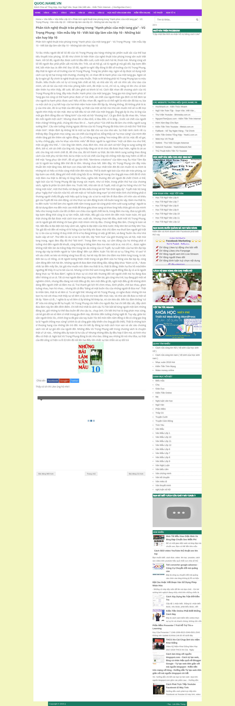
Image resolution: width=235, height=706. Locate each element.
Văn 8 (63, 13)
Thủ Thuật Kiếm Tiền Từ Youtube (171, 151)
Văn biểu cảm (162, 469)
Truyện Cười (162, 417)
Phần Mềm (161, 409)
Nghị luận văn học (164, 401)
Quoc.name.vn (48, 3)
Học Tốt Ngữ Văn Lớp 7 (167, 201)
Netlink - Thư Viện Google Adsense (172, 143)
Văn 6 (46, 13)
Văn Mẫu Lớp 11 (163, 441)
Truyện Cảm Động (164, 421)
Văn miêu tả (161, 481)
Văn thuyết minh (163, 485)
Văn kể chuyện (163, 477)
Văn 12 (101, 13)
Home (37, 13)
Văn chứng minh (163, 473)
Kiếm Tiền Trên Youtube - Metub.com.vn (175, 126)
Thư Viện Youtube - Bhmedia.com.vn (173, 114)
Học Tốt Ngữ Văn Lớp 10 (168, 213)
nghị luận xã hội (163, 489)
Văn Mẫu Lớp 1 (163, 433)
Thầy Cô (160, 413)
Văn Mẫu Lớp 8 (163, 457)
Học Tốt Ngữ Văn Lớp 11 (168, 218)
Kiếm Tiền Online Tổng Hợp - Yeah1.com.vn (176, 135)
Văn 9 (72, 13)
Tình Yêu (160, 425)
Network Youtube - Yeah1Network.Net (173, 147)
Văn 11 (91, 13)
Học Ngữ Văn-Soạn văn (119, 13)
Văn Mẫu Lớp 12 (163, 445)
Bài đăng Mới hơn (46, 474)
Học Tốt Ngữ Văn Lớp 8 (167, 205)
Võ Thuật (158, 13)
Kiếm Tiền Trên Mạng (166, 366)
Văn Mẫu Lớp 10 (163, 437)
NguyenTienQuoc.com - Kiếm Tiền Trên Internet (178, 118)
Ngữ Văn (160, 405)
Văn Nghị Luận (163, 465)
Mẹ (157, 397)
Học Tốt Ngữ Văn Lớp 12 (168, 222)
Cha (158, 385)
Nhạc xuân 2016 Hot (165, 362)
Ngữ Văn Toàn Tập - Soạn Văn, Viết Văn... (176, 110)
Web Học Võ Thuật (165, 139)
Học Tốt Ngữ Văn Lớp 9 (167, 210)
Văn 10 (81, 13)
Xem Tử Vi (170, 13)
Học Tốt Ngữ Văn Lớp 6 (167, 197)
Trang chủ (91, 474)
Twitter (74, 380)
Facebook (53, 380)
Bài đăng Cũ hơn (136, 474)
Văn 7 (55, 13)
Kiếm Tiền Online (142, 13)
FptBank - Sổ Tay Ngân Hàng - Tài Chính (175, 131)
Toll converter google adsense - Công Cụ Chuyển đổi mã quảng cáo (182, 568)
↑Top (169, 704)
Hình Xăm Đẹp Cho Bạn (167, 123)
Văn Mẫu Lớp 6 (163, 449)
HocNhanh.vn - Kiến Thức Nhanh (171, 106)
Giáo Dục (160, 388)
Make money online (165, 370)
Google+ (64, 380)
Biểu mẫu (160, 380)
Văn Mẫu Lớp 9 (163, 461)
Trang (182, 704)
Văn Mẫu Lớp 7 (163, 453)
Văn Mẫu (160, 429)
